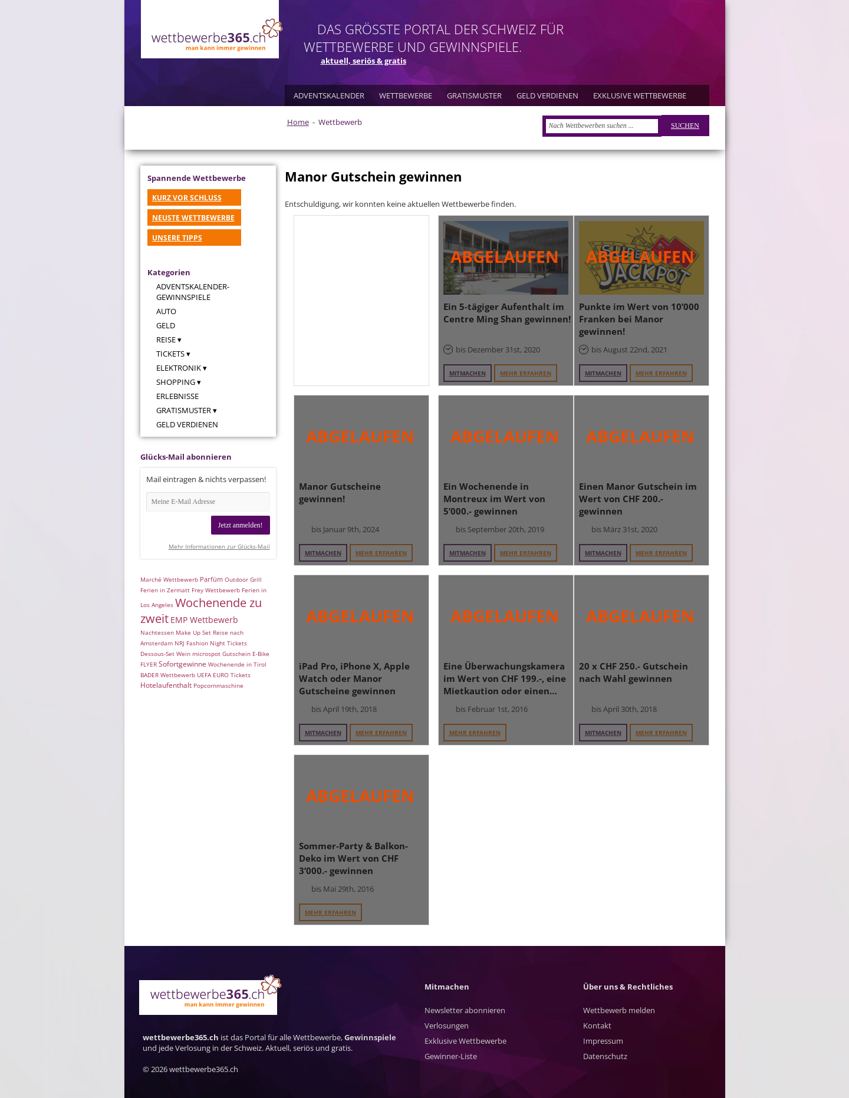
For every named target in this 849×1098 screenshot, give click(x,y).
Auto (166, 311)
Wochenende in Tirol (237, 664)
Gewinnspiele (370, 1037)
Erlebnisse (177, 396)
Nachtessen (157, 632)
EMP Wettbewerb (204, 619)
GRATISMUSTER (474, 95)
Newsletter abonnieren (464, 1010)
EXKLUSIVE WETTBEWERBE (639, 95)
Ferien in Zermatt (165, 590)
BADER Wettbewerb (167, 675)
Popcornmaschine (218, 685)
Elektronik (178, 367)
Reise (166, 339)
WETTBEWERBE (405, 95)
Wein (183, 653)
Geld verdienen (187, 424)
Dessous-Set (157, 653)
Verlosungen (446, 1025)
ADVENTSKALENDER (329, 95)
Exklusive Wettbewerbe (465, 1041)
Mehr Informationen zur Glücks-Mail (219, 546)
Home (298, 122)
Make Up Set (193, 632)
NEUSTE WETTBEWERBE (193, 218)
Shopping (175, 382)
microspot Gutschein (221, 653)
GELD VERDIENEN (547, 95)
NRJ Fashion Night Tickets (211, 643)
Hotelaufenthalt (166, 685)
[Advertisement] (361, 300)
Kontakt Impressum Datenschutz (605, 1040)
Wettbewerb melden (619, 1010)
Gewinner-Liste (450, 1056)
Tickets (170, 353)
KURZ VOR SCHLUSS (187, 198)
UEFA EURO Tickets (224, 675)
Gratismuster (183, 410)
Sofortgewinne (182, 664)
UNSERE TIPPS (177, 238)
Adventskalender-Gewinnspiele (192, 291)
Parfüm (211, 579)
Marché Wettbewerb (169, 579)
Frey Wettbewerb (216, 590)
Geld (165, 325)
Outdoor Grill (243, 579)
